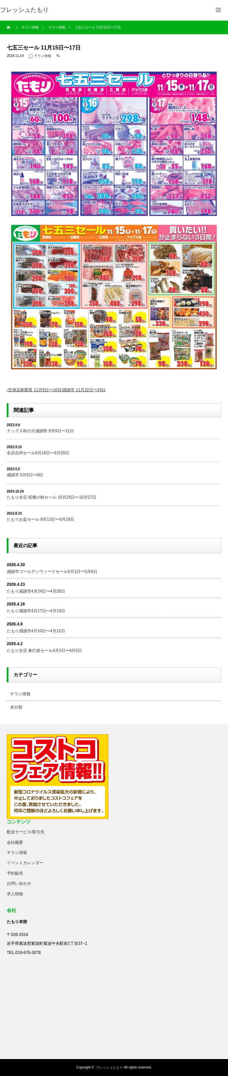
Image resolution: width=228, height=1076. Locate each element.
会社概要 (15, 842)
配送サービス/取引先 (25, 832)
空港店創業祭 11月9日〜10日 (34, 389)
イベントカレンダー (25, 862)
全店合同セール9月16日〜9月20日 (38, 453)
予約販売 (15, 873)
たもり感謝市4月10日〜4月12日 (36, 631)
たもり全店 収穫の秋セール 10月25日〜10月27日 (51, 497)
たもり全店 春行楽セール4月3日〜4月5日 (44, 650)
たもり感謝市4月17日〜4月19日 (36, 611)
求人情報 (15, 894)
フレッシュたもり (109, 1067)
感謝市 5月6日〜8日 (25, 475)
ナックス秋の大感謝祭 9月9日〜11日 (40, 431)
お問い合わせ (19, 883)
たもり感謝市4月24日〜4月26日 (36, 591)
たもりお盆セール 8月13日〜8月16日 (40, 519)
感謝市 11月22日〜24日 (83, 389)
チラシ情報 (42, 56)
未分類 (16, 707)
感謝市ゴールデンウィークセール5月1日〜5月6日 (52, 571)
